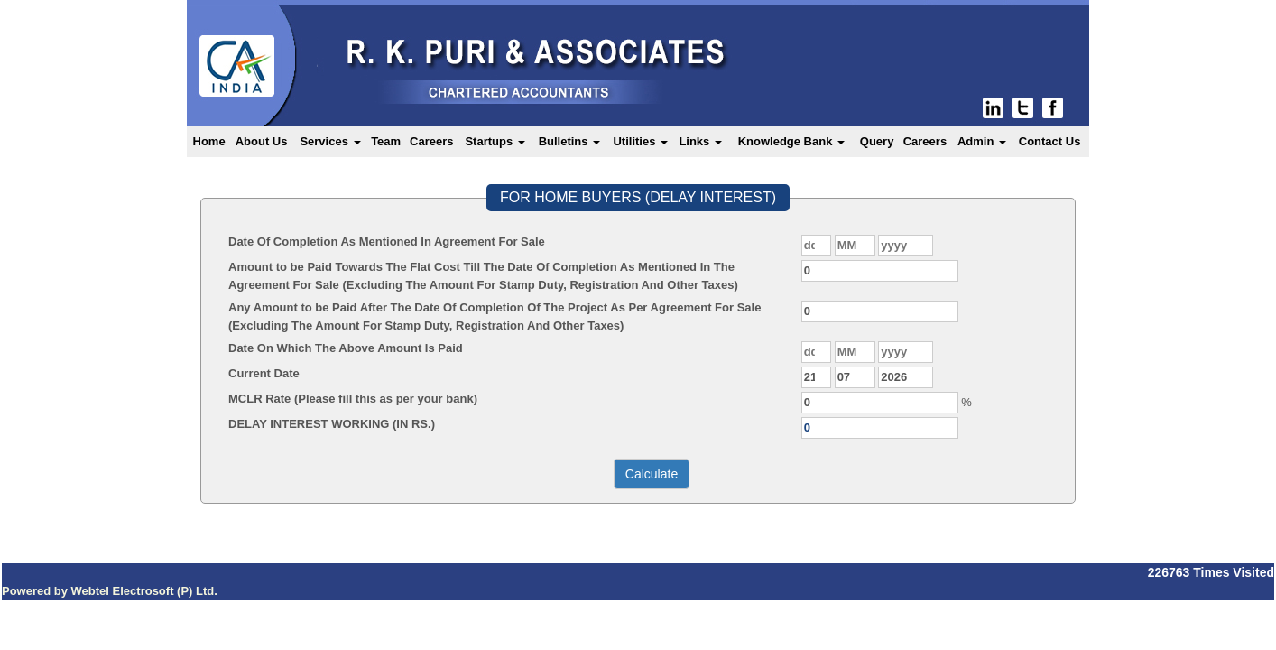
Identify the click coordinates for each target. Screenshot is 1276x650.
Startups (494, 141)
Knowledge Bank (791, 141)
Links (700, 141)
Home (209, 141)
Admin (981, 141)
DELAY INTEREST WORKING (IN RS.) (331, 424)
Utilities (640, 141)
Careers (431, 141)
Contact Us (1050, 141)
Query (877, 141)
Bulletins (570, 141)
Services (330, 141)
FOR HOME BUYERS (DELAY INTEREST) (638, 197)
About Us (262, 141)
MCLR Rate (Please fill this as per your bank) (352, 398)
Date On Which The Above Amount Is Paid (345, 348)
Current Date (264, 373)
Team (386, 141)
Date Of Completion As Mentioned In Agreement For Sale (386, 241)
